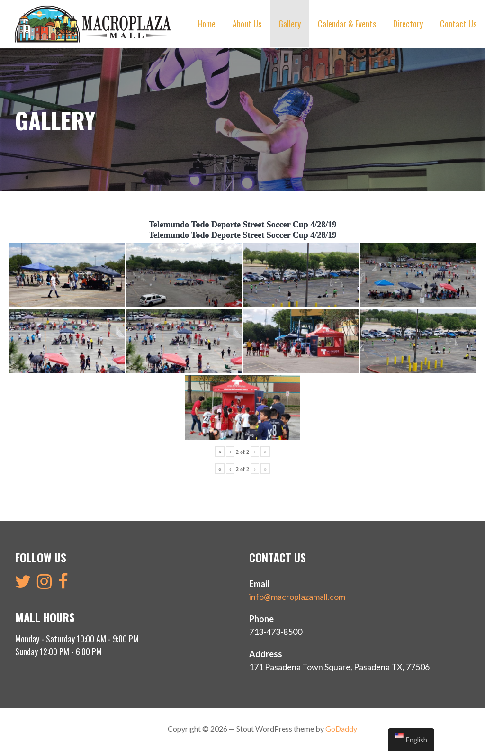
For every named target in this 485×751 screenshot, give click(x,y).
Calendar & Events (347, 24)
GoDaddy (341, 727)
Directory (408, 24)
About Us (247, 24)
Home (207, 24)
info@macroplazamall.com (297, 595)
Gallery (289, 24)
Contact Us (458, 24)
